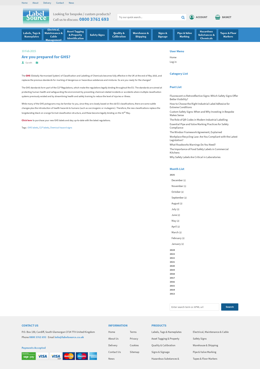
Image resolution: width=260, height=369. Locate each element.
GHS (28, 75)
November (177, 186)
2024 (172, 249)
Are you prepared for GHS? (46, 56)
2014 (172, 289)
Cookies (134, 345)
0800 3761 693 (94, 19)
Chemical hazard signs (61, 127)
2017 (172, 277)
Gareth (28, 62)
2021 (172, 261)
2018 (172, 273)
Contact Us (114, 352)
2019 (172, 269)
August (175, 203)
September (178, 197)
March (175, 232)
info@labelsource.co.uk (69, 337)
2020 (172, 265)
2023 (172, 253)
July (174, 209)
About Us (113, 338)
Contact (60, 2)
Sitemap (134, 352)
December (177, 180)
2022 (172, 257)
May (174, 220)
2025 (204, 209)
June (174, 215)
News (71, 2)
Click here (27, 120)
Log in (173, 61)
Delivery (47, 2)
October (176, 191)
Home (24, 2)
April (174, 226)
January (176, 244)
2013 (172, 293)
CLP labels (44, 127)
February (176, 238)
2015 (172, 285)
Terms (133, 332)
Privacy (134, 338)
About (35, 2)
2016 (172, 281)
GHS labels (33, 127)
